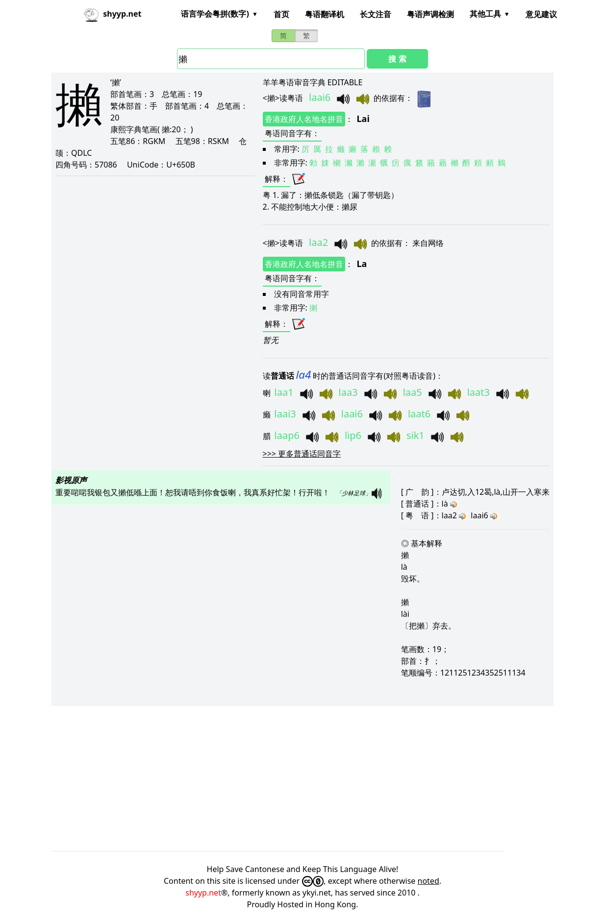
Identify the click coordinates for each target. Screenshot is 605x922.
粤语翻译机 (324, 14)
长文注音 (375, 14)
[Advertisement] (302, 778)
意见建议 (541, 14)
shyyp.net (203, 892)
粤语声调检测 (430, 14)
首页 (281, 14)
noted (428, 880)
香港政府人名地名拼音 (304, 119)
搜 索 (397, 58)
